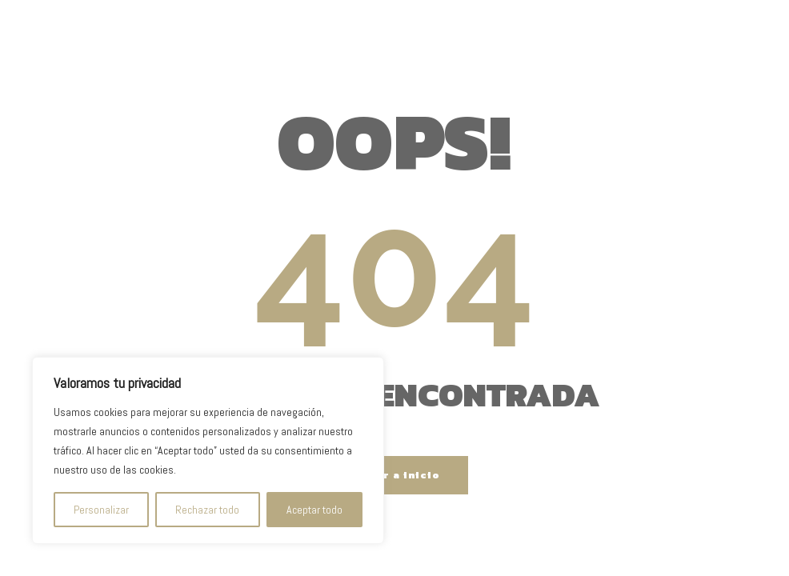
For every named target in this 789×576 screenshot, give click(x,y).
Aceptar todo (314, 509)
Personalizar (101, 509)
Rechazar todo (207, 509)
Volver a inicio (395, 475)
